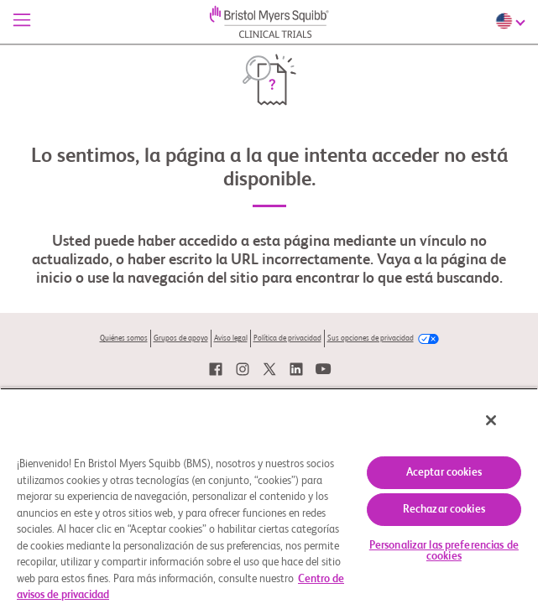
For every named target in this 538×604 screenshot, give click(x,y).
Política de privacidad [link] (287, 338)
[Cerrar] (502, 431)
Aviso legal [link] (231, 338)
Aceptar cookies (444, 472)
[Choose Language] (512, 21)
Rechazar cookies (444, 509)
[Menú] (22, 22)
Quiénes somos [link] (124, 338)
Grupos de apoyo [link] (181, 338)
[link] (215, 369)
